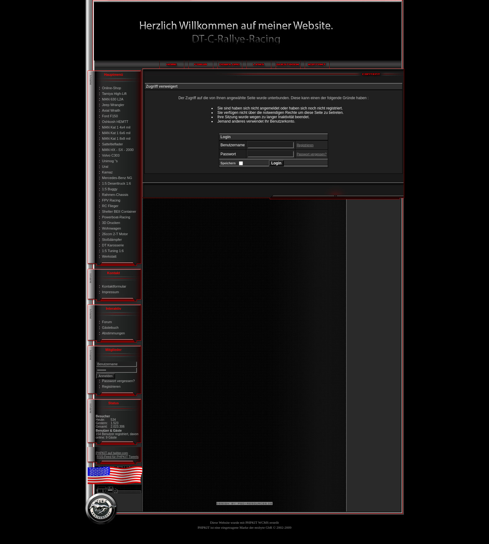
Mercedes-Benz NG (117, 178)
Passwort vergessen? (118, 381)
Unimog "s (110, 161)
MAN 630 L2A (112, 99)
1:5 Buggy (110, 189)
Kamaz (107, 172)
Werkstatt (109, 256)
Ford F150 (110, 116)
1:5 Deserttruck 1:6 (116, 183)
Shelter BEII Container (119, 211)
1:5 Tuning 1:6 (113, 251)
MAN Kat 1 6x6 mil (116, 133)
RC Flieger (110, 206)
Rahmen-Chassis (115, 195)
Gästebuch (110, 327)
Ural (105, 166)
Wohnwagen (111, 228)
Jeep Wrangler (113, 105)
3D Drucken (111, 223)
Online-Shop (111, 88)
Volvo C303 (110, 155)
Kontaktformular (114, 286)
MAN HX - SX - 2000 (117, 150)
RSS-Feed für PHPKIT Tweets (117, 457)
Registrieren (111, 386)
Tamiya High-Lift (114, 93)
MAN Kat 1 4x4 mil (116, 127)
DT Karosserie (113, 245)
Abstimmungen (113, 333)
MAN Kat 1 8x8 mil (116, 138)
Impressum (110, 292)
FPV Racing (111, 200)
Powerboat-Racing (116, 217)
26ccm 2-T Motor (115, 234)
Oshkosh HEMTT (115, 122)
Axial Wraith (111, 110)
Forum (107, 322)
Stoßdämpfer (112, 239)
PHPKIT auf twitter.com (112, 452)
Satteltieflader (112, 144)
